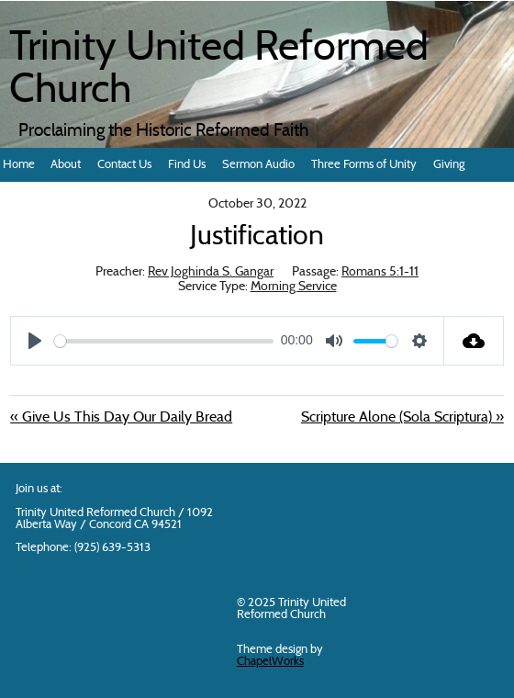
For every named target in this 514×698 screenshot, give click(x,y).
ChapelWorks (270, 662)
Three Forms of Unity (364, 165)
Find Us (187, 165)
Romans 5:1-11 (380, 272)
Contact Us (124, 165)
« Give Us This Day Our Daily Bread (121, 418)
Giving (448, 165)
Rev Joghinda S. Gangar (211, 272)
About (65, 165)
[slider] (164, 341)
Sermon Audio (258, 165)
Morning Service (294, 287)
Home (19, 165)
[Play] (35, 340)
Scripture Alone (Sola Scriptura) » (402, 418)
